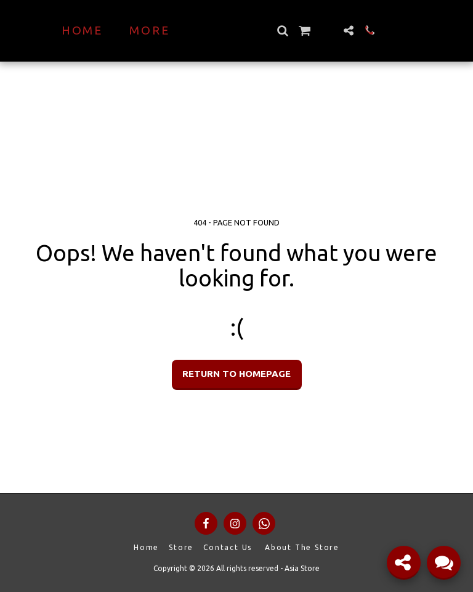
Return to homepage (236, 373)
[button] (304, 30)
